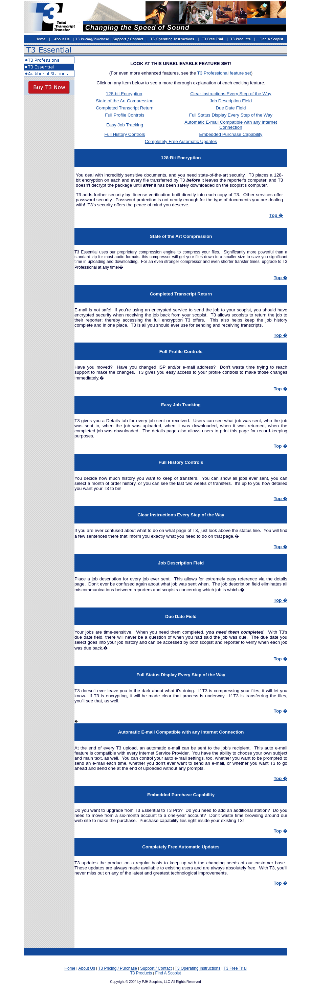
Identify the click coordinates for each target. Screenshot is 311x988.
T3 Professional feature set (224, 73)
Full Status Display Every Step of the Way (230, 115)
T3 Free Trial (235, 968)
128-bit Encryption (124, 93)
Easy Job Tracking (124, 124)
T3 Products (141, 973)
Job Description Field (231, 100)
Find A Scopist (168, 973)
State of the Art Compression (124, 100)
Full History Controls (124, 134)
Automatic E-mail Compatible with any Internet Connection (230, 125)
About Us (87, 968)
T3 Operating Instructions (198, 968)
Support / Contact (156, 968)
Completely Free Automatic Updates (181, 141)
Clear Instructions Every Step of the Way (230, 93)
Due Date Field (231, 107)
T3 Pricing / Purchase (117, 968)
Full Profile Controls (124, 115)
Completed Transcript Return (124, 107)
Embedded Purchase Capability (231, 134)
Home (69, 968)
